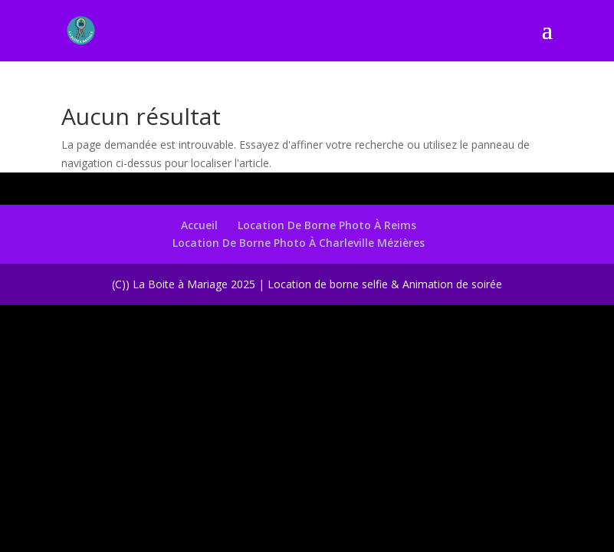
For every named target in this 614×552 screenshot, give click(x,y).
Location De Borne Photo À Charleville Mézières (298, 242)
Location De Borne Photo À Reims (327, 225)
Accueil (199, 225)
